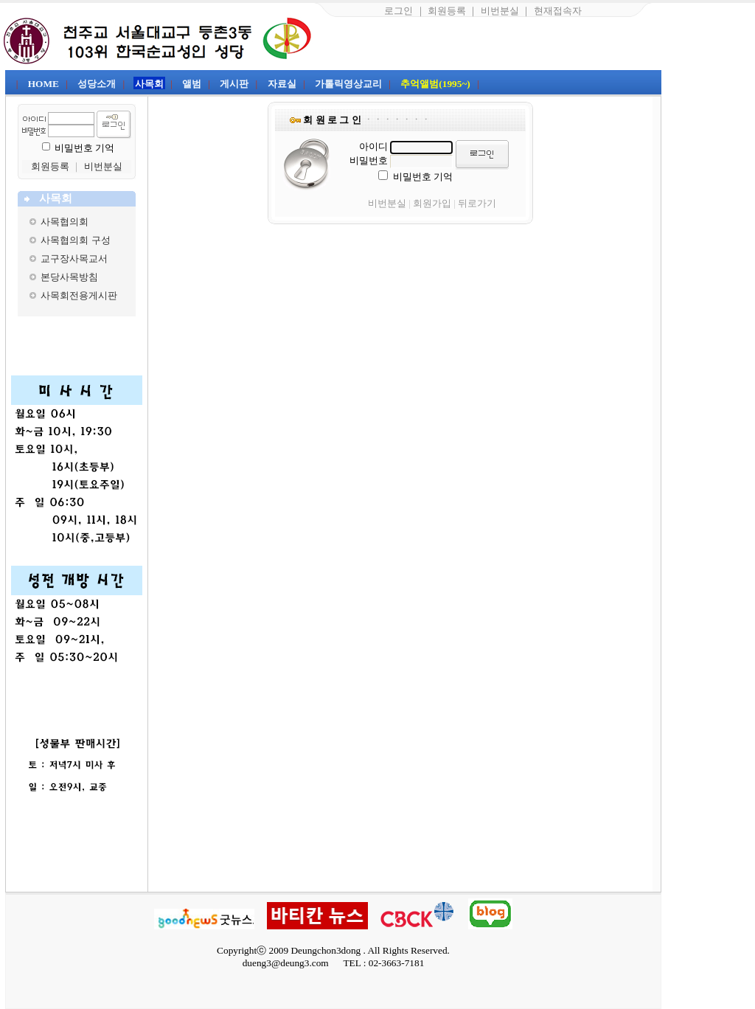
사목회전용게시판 (79, 295)
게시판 (234, 83)
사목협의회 (64, 221)
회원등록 (447, 10)
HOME (43, 83)
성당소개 (96, 83)
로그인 (398, 10)
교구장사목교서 (74, 258)
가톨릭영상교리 (348, 83)
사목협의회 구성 (75, 240)
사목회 (149, 83)
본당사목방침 (69, 276)
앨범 (191, 83)
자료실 (282, 83)
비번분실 (500, 10)
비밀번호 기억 (84, 147)
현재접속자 (558, 10)
